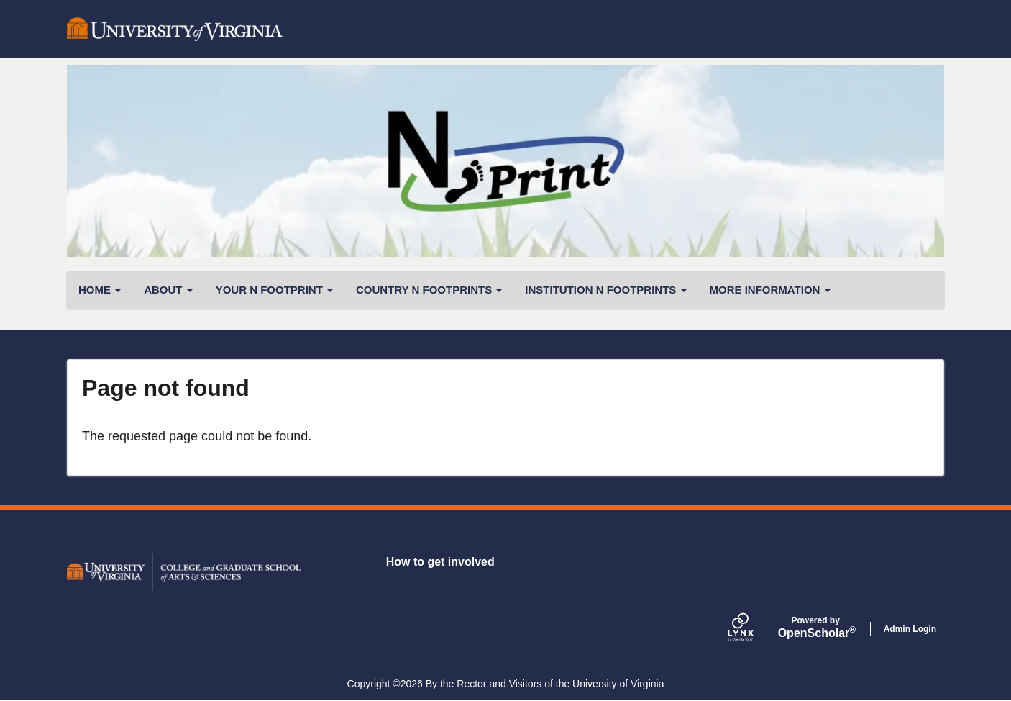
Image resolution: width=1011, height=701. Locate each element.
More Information (770, 290)
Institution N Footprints (605, 290)
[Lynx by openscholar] (753, 628)
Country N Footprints (429, 290)
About (168, 290)
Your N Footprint (274, 290)
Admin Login (910, 629)
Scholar (816, 627)
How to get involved (440, 562)
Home (99, 290)
